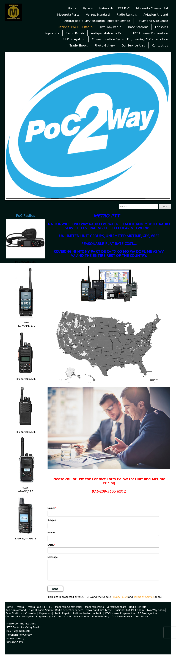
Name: (51, 508)
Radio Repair (75, 33)
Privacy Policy (120, 597)
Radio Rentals (127, 14)
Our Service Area (133, 45)
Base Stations (138, 27)
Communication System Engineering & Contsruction (130, 39)
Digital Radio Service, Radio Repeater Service (97, 20)
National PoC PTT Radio (75, 27)
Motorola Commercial (152, 8)
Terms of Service (143, 597)
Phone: (51, 532)
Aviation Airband (156, 14)
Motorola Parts (68, 14)
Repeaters (52, 33)
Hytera (88, 8)
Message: (53, 557)
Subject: (52, 520)
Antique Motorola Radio (108, 33)
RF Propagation (74, 39)
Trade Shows (78, 45)
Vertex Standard (98, 14)
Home (72, 8)
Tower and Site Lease (152, 20)
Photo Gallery (105, 45)
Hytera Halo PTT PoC (114, 8)
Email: (51, 544)
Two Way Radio (110, 27)
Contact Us (160, 45)
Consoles (161, 27)
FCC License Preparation (150, 33)
